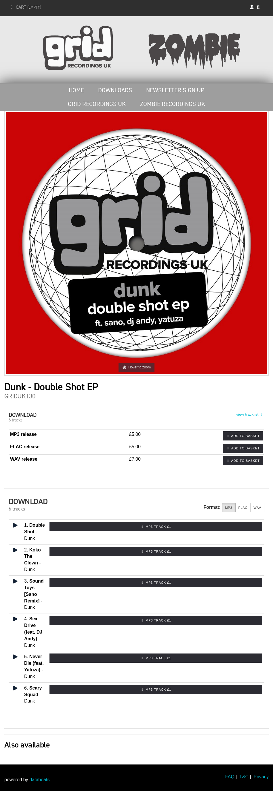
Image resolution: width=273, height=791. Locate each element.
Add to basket (243, 436)
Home (76, 90)
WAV (257, 508)
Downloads (115, 90)
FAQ (229, 776)
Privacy (261, 776)
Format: (212, 507)
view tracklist (250, 414)
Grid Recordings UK (97, 104)
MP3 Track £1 (155, 526)
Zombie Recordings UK (172, 104)
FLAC (243, 508)
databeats (39, 779)
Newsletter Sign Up (175, 90)
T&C (244, 776)
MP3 (228, 508)
